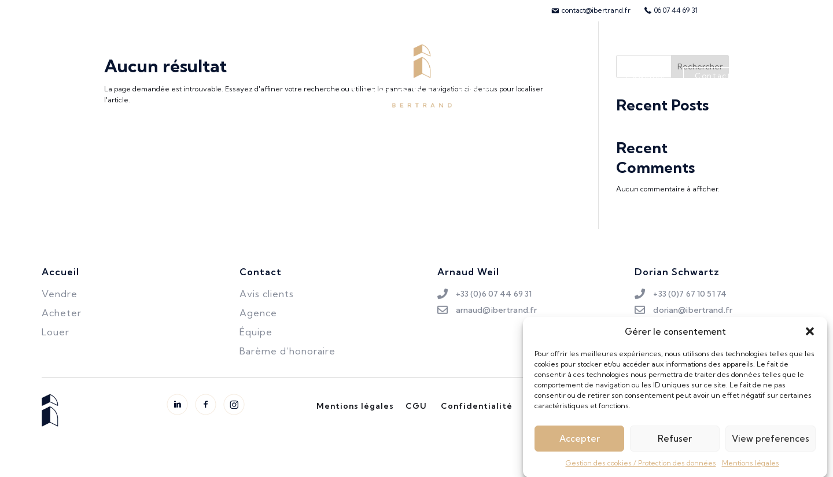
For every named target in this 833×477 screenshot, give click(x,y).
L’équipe (543, 75)
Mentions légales (750, 467)
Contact (713, 75)
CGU (416, 406)
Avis (594, 75)
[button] (810, 336)
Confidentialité (477, 406)
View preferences (770, 443)
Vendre (175, 75)
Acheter (117, 75)
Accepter (579, 443)
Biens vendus (291, 75)
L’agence (645, 75)
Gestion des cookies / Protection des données (641, 467)
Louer (226, 75)
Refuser (675, 443)
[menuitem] (590, 10)
